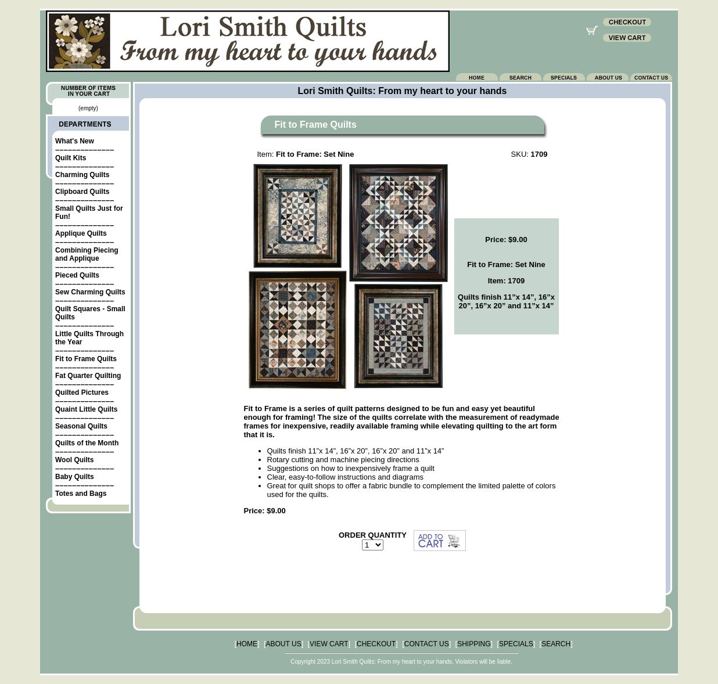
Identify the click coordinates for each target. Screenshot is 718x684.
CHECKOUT (376, 644)
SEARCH (555, 644)
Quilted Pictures (82, 392)
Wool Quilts (74, 460)
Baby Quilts (74, 477)
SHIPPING (473, 644)
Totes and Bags (80, 493)
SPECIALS (516, 644)
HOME (246, 644)
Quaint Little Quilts (86, 409)
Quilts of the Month (87, 443)
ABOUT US (283, 644)
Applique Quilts (81, 233)
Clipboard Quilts (82, 192)
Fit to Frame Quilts (86, 359)
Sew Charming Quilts (90, 292)
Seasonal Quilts (81, 426)
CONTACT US (426, 644)
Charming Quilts (82, 175)
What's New (74, 141)
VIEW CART (329, 644)
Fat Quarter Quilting (88, 376)
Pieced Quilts (77, 275)
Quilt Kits (70, 158)
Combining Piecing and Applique (87, 254)
